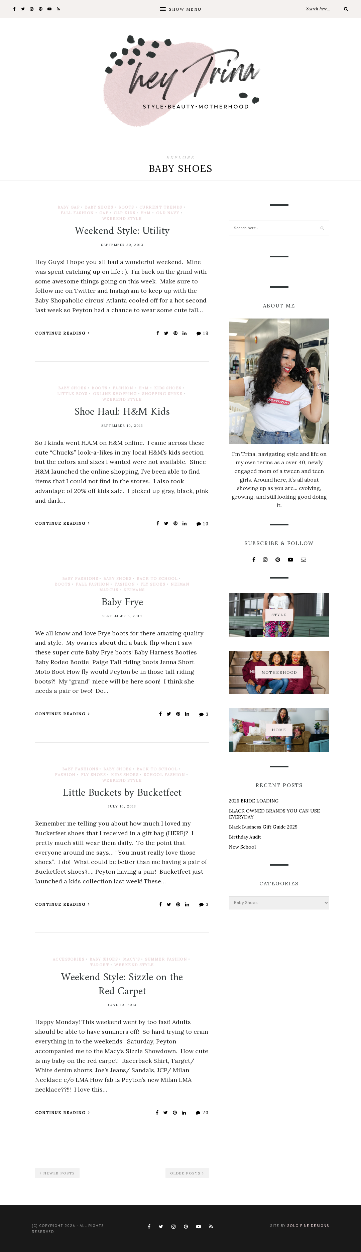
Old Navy (167, 213)
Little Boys (72, 393)
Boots (126, 207)
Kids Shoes (168, 388)
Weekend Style (122, 218)
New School (242, 847)
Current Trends (160, 207)
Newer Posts (57, 1173)
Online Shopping (115, 393)
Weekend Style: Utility (122, 231)
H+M (145, 213)
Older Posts (187, 1173)
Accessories (69, 959)
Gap (104, 213)
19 (203, 333)
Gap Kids (124, 213)
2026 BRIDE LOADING (254, 801)
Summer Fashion (166, 959)
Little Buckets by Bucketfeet (122, 793)
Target (99, 965)
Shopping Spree (162, 393)
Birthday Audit (245, 837)
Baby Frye (122, 602)
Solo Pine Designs (308, 1226)
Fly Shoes (152, 584)
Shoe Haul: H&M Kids (122, 412)
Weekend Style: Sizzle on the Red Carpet (122, 984)
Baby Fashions (80, 578)
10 (203, 524)
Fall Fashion (77, 213)
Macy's (131, 959)
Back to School (157, 578)
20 (202, 1113)
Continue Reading (62, 333)
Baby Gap (68, 207)
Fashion (123, 388)
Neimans (134, 590)
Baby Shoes (99, 207)
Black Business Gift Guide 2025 (263, 827)
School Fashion (164, 774)
